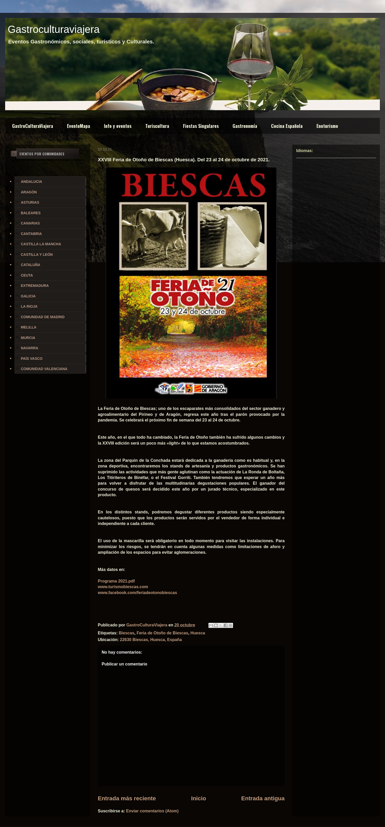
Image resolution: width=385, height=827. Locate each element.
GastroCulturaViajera (32, 126)
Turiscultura (157, 126)
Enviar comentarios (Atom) (152, 811)
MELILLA (28, 327)
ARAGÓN (29, 192)
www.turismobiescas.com (123, 587)
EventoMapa (78, 126)
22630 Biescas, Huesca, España (151, 639)
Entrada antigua (263, 798)
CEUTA (27, 275)
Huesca (197, 633)
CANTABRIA (31, 234)
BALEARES (31, 213)
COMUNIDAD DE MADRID (42, 317)
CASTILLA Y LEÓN (37, 254)
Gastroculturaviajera (54, 29)
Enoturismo (327, 126)
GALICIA (28, 296)
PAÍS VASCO (31, 358)
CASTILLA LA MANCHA (41, 244)
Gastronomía (245, 126)
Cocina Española (287, 126)
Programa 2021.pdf (116, 581)
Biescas (126, 633)
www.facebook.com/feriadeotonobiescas (137, 592)
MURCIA (28, 338)
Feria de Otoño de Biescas (162, 633)
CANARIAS (30, 223)
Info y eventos (117, 126)
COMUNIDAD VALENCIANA (44, 369)
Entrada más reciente (127, 798)
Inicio (198, 798)
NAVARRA (29, 348)
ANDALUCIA (31, 182)
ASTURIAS (30, 202)
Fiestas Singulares (201, 126)
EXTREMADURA (35, 286)
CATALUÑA (30, 265)
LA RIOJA (29, 306)
